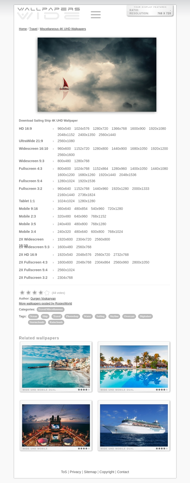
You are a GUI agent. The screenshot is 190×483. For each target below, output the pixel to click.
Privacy (75, 472)
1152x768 (82, 189)
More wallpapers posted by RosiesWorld (45, 303)
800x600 (64, 169)
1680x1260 (86, 175)
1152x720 (82, 149)
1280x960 (119, 169)
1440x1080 (159, 169)
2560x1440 (107, 135)
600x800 (97, 232)
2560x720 (102, 255)
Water (87, 316)
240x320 (64, 232)
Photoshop (72, 316)
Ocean (33, 316)
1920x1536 (86, 181)
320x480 (64, 216)
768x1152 (98, 216)
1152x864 (100, 169)
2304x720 (84, 239)
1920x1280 (120, 189)
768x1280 (98, 224)
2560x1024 (66, 270)
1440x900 (119, 149)
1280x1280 (86, 201)
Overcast (129, 316)
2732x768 (121, 255)
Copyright (106, 472)
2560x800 (102, 239)
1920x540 (65, 255)
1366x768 (119, 129)
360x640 (64, 209)
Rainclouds (56, 322)
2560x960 (121, 262)
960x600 (64, 149)
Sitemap (90, 472)
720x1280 (115, 209)
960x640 (64, 189)
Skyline (114, 316)
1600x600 (65, 262)
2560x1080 (66, 141)
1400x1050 (138, 169)
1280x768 (82, 161)
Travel (33, 29)
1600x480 (65, 247)
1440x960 (100, 189)
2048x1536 (127, 175)
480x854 (81, 209)
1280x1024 (66, 181)
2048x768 (84, 262)
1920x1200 (159, 149)
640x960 (81, 216)
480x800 (81, 224)
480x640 (81, 232)
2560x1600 (66, 155)
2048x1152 (66, 135)
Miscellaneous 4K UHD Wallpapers (63, 29)
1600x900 (137, 129)
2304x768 (65, 278)
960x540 (64, 129)
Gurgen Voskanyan (43, 298)
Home (23, 29)
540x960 (97, 209)
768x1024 (115, 232)
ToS (64, 472)
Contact (123, 472)
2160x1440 (66, 195)
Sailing (100, 316)
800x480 (64, 161)
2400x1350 (86, 135)
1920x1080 (157, 129)
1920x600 (65, 239)
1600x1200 (66, 175)
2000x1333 (140, 189)
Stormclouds (37, 322)
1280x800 (100, 149)
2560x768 (84, 247)
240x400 (64, 224)
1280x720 (100, 129)
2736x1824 (86, 195)
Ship (45, 316)
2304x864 (102, 262)
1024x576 (82, 129)
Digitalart (145, 316)
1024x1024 (66, 201)
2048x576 (84, 255)
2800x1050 (140, 262)
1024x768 (82, 169)
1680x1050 (138, 149)
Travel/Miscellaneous (50, 309)
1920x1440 (107, 175)
